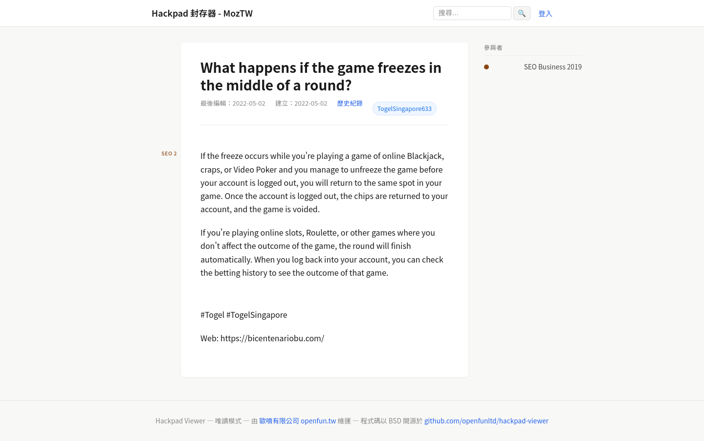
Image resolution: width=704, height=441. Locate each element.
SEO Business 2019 (553, 66)
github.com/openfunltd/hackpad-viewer (486, 420)
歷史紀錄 (350, 103)
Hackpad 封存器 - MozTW (202, 13)
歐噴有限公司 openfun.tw (297, 420)
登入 (545, 13)
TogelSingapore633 (404, 108)
